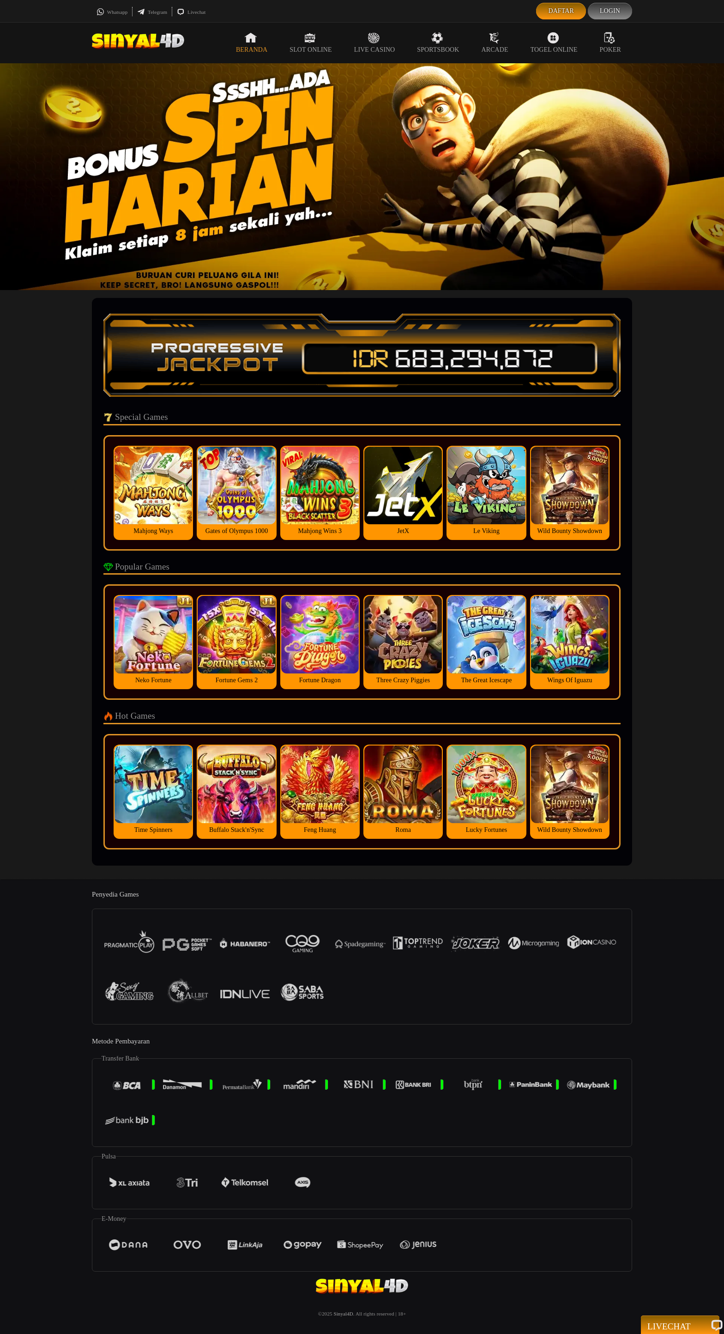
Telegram (152, 12)
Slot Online (311, 42)
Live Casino (374, 42)
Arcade (495, 42)
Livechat (191, 12)
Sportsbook (438, 42)
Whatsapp (112, 12)
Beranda (251, 42)
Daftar (561, 10)
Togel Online (554, 42)
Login (610, 10)
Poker (610, 42)
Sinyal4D (343, 1313)
